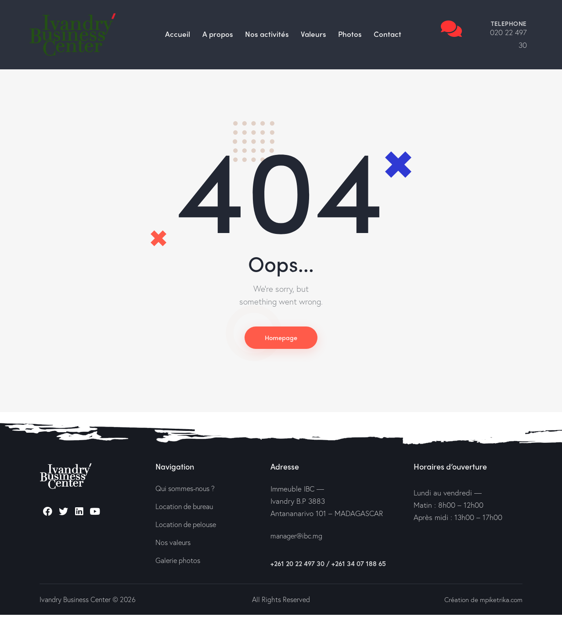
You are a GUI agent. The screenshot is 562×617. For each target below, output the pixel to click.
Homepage (281, 339)
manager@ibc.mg (298, 538)
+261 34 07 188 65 (358, 565)
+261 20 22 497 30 (297, 565)
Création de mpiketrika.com (481, 601)
